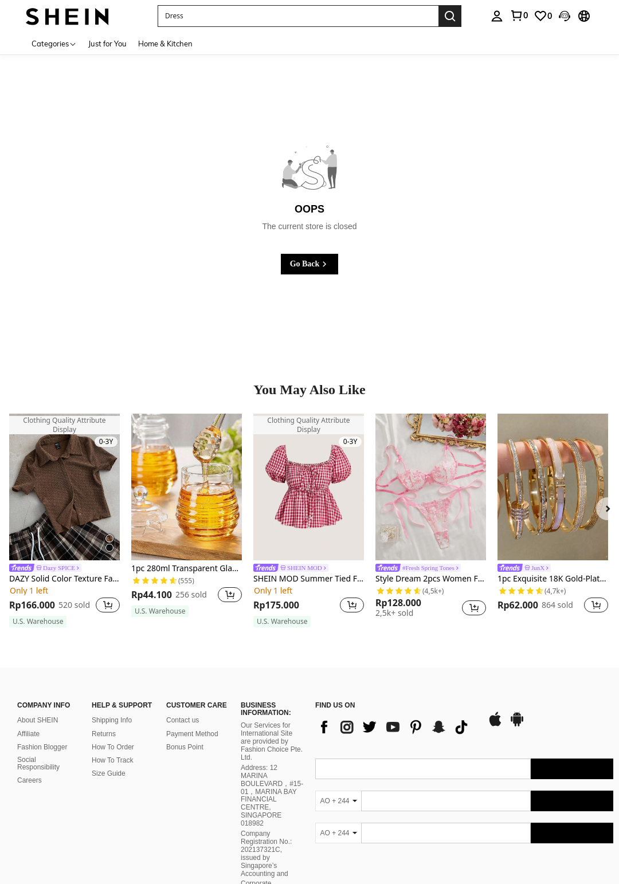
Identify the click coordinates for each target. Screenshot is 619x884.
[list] (395, 727)
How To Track (112, 760)
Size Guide (109, 773)
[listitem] (64, 521)
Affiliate (28, 734)
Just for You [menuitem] (107, 43)
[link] (519, 15)
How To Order (113, 747)
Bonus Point (184, 747)
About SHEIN (37, 720)
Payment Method (192, 734)
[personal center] (497, 16)
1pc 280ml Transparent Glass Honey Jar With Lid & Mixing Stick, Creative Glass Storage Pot (186, 568)
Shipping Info (112, 720)
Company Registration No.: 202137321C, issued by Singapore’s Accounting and (266, 854)
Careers (29, 780)
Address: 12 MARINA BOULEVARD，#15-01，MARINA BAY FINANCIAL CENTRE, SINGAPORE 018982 (272, 795)
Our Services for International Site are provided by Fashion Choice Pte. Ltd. (272, 741)
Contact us (182, 720)
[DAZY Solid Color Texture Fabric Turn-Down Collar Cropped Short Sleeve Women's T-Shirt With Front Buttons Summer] (64, 487)
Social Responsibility (38, 764)
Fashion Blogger (42, 747)
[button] (298, 16)
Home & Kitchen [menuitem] (165, 43)
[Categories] (54, 43)
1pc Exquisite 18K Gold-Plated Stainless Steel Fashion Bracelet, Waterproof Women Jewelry (552, 579)
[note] (37, 621)
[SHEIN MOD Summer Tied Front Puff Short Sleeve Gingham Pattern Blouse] (308, 487)
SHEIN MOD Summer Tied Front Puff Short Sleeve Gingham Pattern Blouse (308, 579)
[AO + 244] (338, 801)
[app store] (495, 725)
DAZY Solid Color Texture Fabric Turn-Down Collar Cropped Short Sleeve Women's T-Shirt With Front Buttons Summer (64, 579)
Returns (104, 734)
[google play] (517, 725)
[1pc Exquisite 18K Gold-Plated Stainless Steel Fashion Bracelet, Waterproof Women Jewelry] (552, 487)
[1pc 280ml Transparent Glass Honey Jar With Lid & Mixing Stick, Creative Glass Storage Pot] (186, 487)
